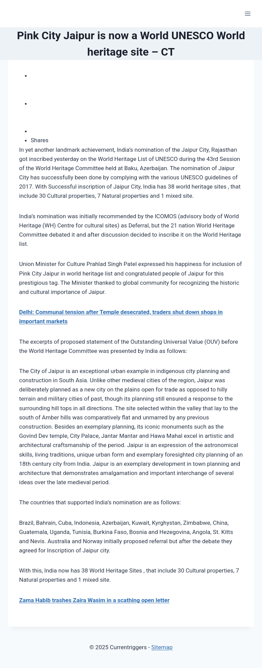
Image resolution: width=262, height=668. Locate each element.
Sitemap (162, 647)
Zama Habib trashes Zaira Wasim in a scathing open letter (94, 600)
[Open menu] (247, 13)
